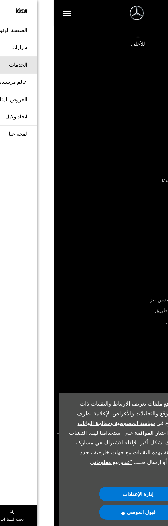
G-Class (153, 159)
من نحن (153, 385)
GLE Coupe (149, 148)
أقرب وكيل (150, 245)
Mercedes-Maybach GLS (135, 180)
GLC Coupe (149, 138)
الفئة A (154, 85)
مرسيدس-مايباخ (144, 234)
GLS (157, 169)
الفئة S (154, 117)
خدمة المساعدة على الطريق (131, 310)
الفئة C (154, 96)
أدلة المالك (150, 341)
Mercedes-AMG (144, 224)
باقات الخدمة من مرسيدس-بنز (129, 299)
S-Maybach (149, 128)
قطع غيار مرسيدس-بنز (137, 320)
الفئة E (154, 107)
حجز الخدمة (149, 289)
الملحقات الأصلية (144, 331)
